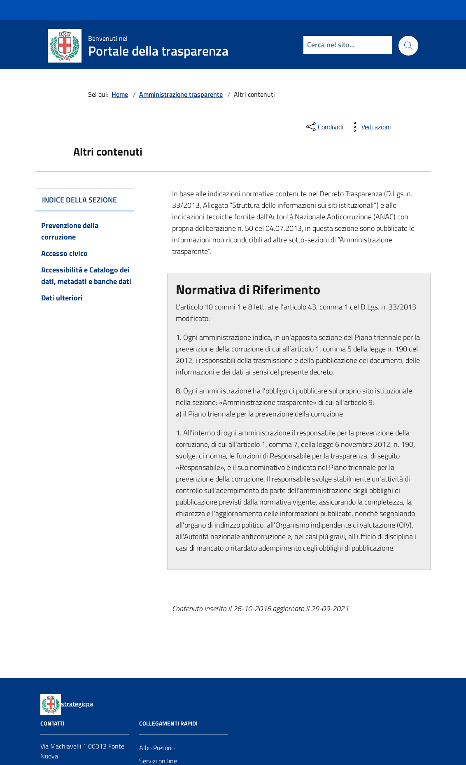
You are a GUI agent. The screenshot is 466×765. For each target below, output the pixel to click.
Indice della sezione (79, 199)
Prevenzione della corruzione (69, 231)
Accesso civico (64, 253)
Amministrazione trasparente (181, 94)
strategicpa (77, 704)
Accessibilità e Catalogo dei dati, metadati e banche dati (86, 275)
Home (120, 94)
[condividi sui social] (324, 126)
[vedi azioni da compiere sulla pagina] (370, 126)
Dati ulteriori (62, 297)
